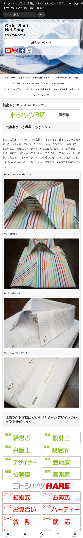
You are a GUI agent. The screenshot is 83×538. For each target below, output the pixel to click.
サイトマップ (24, 78)
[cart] (29, 50)
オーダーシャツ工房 (12, 89)
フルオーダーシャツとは (60, 83)
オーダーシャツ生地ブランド (35, 83)
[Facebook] (22, 50)
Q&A (55, 89)
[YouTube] (8, 50)
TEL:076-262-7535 (15, 35)
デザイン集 (28, 89)
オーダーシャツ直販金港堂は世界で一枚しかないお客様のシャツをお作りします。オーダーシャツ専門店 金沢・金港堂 (41, 5)
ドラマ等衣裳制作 (42, 89)
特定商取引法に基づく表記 (67, 78)
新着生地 (63, 89)
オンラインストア (41, 95)
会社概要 (16, 83)
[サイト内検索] (19, 14)
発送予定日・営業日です (42, 78)
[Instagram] (15, 50)
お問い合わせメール (41, 42)
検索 (41, 15)
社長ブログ (74, 89)
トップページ (10, 78)
